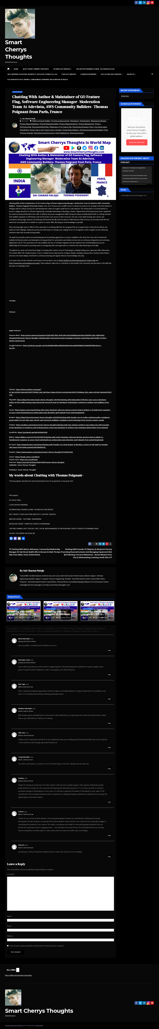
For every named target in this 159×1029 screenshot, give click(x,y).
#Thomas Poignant (26, 133)
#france (97, 124)
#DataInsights (85, 121)
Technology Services (62, 69)
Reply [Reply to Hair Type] (109, 699)
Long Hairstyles (24, 757)
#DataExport (74, 121)
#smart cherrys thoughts (53, 130)
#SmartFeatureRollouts (71, 130)
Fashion (21, 778)
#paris (91, 127)
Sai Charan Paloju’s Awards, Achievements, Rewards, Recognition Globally (37, 79)
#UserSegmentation (77, 133)
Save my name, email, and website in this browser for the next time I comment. (37, 946)
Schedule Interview (88, 74)
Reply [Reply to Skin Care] (109, 747)
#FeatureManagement (86, 124)
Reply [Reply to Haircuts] (109, 856)
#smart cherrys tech (37, 130)
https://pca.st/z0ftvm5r (29, 459)
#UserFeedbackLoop (62, 133)
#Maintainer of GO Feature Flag (60, 127)
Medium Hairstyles (25, 708)
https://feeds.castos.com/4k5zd (27, 457)
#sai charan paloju (100, 127)
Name (9, 916)
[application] (136, 175)
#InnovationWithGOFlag (40, 127)
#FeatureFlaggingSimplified (49, 124)
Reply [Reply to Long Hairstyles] (109, 768)
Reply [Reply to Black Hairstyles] (109, 650)
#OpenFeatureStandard (80, 127)
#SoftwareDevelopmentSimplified (91, 130)
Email (9, 926)
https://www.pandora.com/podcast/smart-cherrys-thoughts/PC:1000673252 (44, 452)
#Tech (106, 130)
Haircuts (21, 845)
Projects (131, 74)
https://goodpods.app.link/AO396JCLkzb (32, 432)
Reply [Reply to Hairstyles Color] (109, 674)
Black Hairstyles (24, 638)
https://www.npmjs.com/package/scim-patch (24, 263)
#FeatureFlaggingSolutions (68, 124)
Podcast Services (69, 74)
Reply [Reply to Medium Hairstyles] (109, 723)
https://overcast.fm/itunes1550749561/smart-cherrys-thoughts (40, 462)
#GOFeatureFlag (25, 127)
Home (16, 69)
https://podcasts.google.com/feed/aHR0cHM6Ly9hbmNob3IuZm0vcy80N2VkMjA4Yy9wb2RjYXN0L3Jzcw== (62, 345)
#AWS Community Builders (41, 121)
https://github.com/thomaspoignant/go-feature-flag (77, 260)
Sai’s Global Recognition (111, 74)
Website (10, 936)
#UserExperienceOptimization (44, 133)
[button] (152, 74)
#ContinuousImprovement (60, 121)
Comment (11, 874)
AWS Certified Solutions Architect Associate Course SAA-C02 (32, 74)
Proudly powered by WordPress (14, 1025)
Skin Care (21, 732)
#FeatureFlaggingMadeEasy (29, 124)
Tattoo (21, 811)
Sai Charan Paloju (28, 119)
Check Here (125, 96)
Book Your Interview (136, 142)
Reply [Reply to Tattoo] (109, 835)
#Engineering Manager (98, 121)
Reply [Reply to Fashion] (109, 802)
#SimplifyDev (24, 130)
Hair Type (21, 684)
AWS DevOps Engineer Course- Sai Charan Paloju (95, 69)
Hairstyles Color (24, 660)
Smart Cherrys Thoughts (18, 49)
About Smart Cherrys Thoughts (36, 69)
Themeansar (39, 1025)
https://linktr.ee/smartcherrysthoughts (18, 975)
